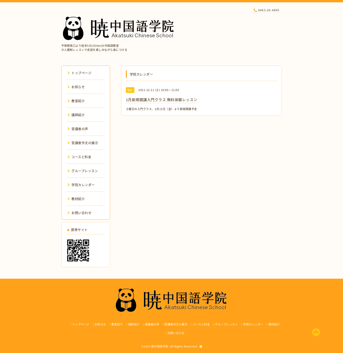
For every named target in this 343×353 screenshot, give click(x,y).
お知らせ (76, 86)
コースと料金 (79, 156)
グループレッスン (83, 170)
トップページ (80, 72)
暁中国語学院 (159, 346)
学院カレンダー (81, 184)
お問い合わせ (80, 212)
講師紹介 (76, 114)
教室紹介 (76, 100)
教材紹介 (76, 198)
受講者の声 (78, 128)
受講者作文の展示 (83, 142)
